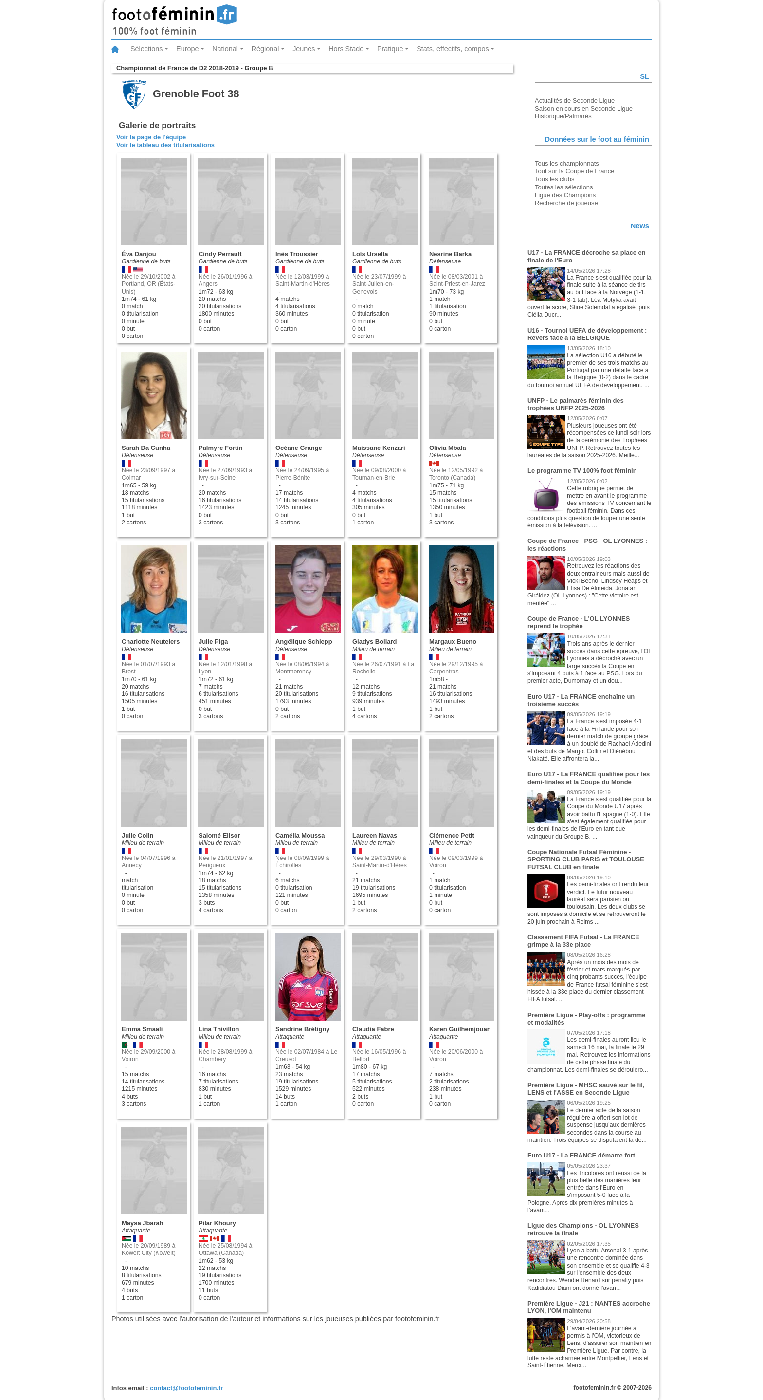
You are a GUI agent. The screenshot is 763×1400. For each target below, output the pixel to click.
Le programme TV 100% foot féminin (582, 470)
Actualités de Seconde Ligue (575, 100)
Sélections (146, 49)
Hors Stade (345, 49)
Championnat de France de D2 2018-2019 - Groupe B (194, 68)
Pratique (390, 49)
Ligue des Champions (565, 195)
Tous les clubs (554, 179)
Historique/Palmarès (563, 116)
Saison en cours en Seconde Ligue (584, 108)
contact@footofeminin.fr (186, 1388)
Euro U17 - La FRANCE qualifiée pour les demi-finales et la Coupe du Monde (588, 777)
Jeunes (303, 49)
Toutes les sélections (564, 187)
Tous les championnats (567, 163)
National (225, 49)
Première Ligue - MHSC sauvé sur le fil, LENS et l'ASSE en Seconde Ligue (585, 1089)
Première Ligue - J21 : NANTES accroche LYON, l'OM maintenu (588, 1307)
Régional (265, 49)
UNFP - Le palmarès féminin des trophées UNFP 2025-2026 (575, 404)
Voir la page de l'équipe (151, 137)
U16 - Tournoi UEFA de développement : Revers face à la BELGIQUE (587, 334)
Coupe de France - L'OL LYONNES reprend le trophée (578, 622)
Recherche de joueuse (566, 202)
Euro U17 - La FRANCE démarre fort (581, 1155)
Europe (187, 49)
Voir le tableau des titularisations (165, 145)
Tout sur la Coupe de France (574, 171)
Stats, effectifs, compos (453, 49)
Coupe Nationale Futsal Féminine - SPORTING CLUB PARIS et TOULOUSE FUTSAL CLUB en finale (585, 859)
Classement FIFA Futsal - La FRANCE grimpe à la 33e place (583, 941)
